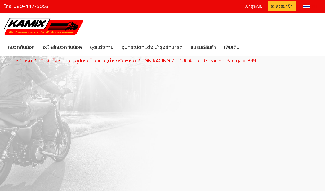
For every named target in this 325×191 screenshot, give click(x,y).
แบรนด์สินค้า (203, 47)
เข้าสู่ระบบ (253, 6)
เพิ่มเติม (231, 47)
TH (310, 6)
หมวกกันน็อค (21, 47)
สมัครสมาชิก (282, 6)
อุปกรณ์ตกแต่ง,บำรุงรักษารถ (152, 47)
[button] (248, 47)
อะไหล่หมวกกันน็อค (62, 47)
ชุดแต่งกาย (101, 47)
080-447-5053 (30, 6)
